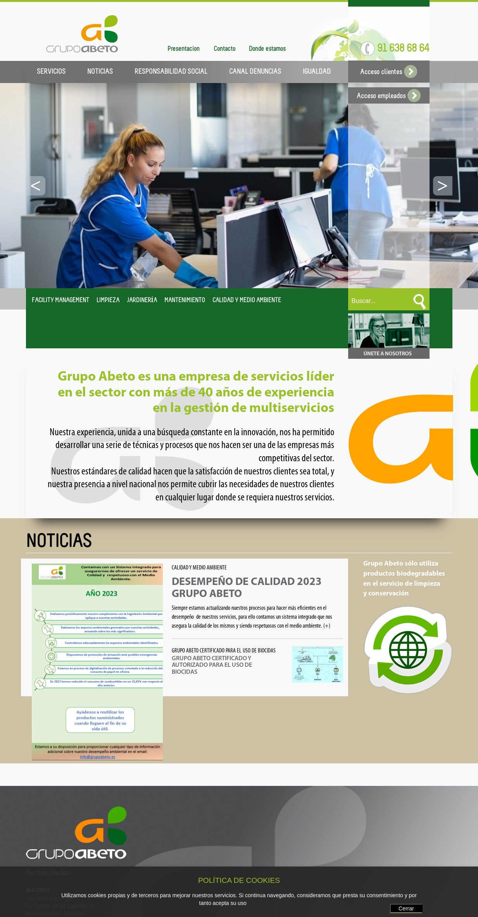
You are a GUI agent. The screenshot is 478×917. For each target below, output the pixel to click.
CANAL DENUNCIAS (255, 72)
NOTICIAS (100, 72)
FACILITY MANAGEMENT (60, 301)
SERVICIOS (51, 72)
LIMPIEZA (108, 301)
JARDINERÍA (142, 301)
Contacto (224, 49)
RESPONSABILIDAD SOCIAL (171, 72)
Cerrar (406, 908)
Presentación (183, 49)
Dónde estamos (267, 49)
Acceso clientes (388, 72)
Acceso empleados (389, 96)
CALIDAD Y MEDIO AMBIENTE (246, 301)
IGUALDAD (317, 72)
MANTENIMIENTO (184, 301)
